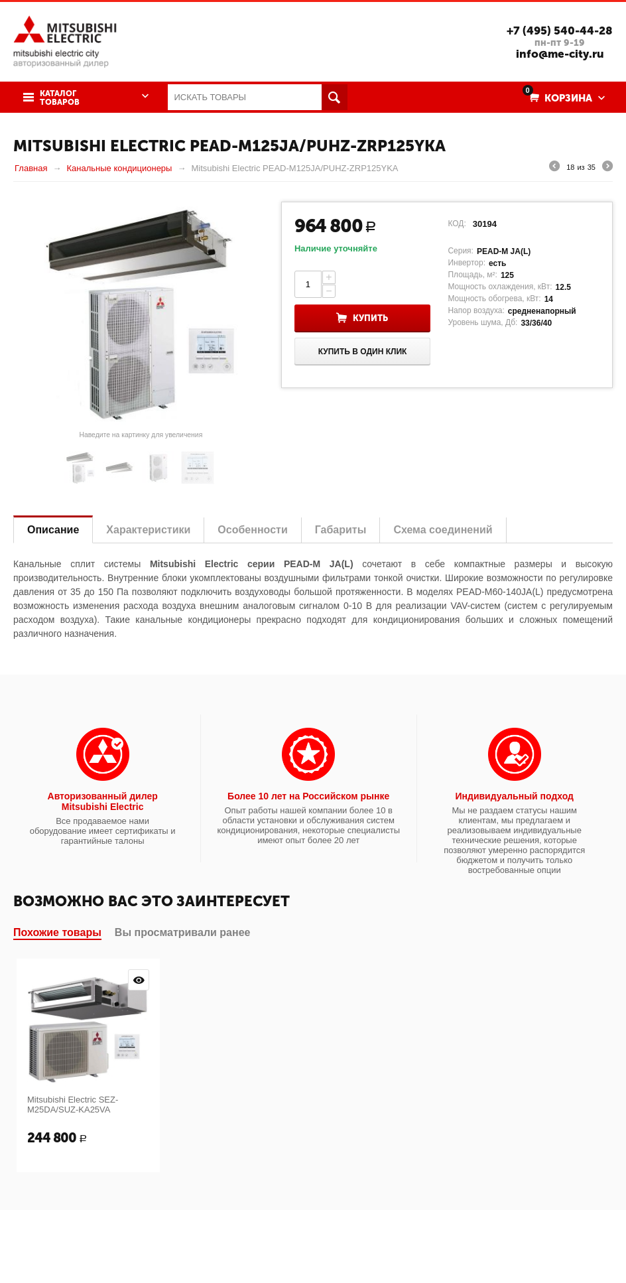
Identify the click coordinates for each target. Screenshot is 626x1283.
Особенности (252, 529)
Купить (370, 318)
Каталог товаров (60, 98)
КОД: (457, 223)
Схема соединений (442, 529)
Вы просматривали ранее (183, 932)
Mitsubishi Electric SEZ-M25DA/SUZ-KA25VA (72, 1104)
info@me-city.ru (560, 53)
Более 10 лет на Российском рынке (308, 796)
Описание (53, 529)
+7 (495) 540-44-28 (560, 30)
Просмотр (138, 979)
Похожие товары (57, 932)
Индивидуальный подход (515, 796)
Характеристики (148, 529)
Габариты (341, 529)
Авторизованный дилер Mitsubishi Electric (103, 801)
